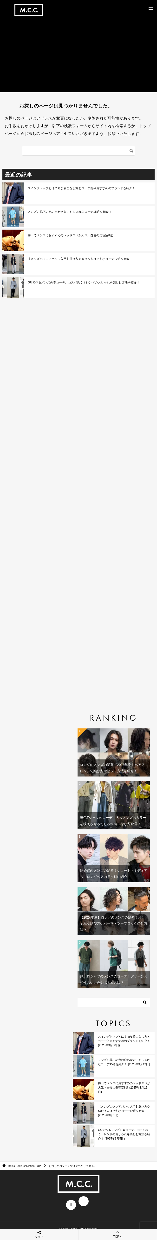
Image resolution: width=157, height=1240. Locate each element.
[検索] (78, 151)
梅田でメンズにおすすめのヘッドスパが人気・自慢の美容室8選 (70, 235)
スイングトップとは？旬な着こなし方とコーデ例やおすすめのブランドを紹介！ (81, 188)
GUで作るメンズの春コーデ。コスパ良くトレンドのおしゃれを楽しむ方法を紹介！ (84, 282)
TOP (24, 1166)
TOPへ (118, 1234)
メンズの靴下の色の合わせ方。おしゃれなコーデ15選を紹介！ (70, 211)
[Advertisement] (78, 52)
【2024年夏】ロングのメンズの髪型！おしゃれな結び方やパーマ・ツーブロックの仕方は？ (113, 923)
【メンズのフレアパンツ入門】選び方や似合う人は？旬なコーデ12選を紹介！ (80, 259)
